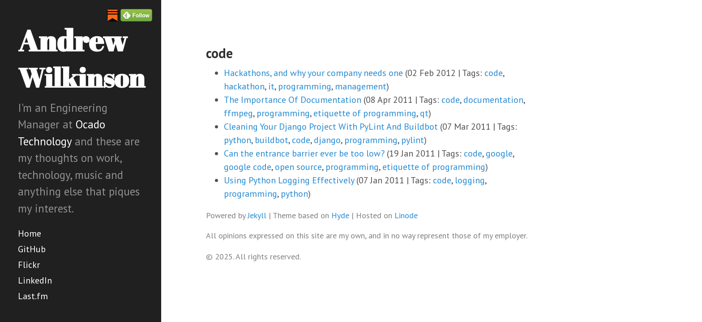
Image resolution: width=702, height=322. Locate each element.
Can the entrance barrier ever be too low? (304, 153)
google (499, 153)
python (237, 140)
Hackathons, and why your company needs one (313, 73)
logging (470, 180)
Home (29, 233)
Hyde (340, 215)
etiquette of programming (364, 113)
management (360, 86)
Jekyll (257, 215)
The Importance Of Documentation (292, 100)
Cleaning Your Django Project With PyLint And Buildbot (331, 126)
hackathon (244, 86)
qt (424, 113)
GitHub (32, 249)
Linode (406, 215)
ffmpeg (238, 113)
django (327, 140)
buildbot (271, 140)
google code (247, 167)
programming (304, 86)
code (493, 73)
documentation (493, 100)
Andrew (81, 58)
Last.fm (33, 296)
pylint (412, 140)
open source (298, 167)
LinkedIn (35, 280)
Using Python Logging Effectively (289, 180)
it (271, 86)
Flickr (29, 265)
